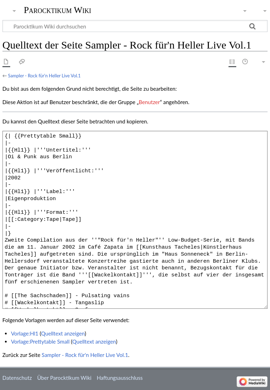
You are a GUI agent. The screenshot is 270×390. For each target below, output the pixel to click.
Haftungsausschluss (120, 378)
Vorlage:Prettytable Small (40, 341)
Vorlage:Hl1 (24, 333)
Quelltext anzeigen (63, 333)
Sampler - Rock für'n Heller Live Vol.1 (44, 75)
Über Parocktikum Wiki (64, 378)
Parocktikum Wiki (57, 9)
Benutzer (149, 102)
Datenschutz (17, 378)
